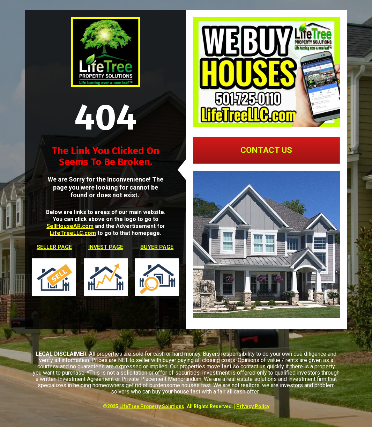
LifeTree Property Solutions (151, 406)
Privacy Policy (252, 406)
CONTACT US (266, 150)
